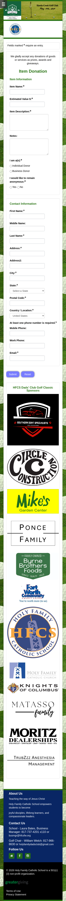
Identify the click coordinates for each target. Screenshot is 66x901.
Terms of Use (13, 891)
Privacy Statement (16, 894)
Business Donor (21, 171)
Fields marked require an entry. (25, 45)
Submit (13, 374)
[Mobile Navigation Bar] (3, 4)
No (21, 187)
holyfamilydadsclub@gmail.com (36, 844)
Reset (27, 374)
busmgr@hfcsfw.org (20, 835)
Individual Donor (21, 165)
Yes (14, 187)
